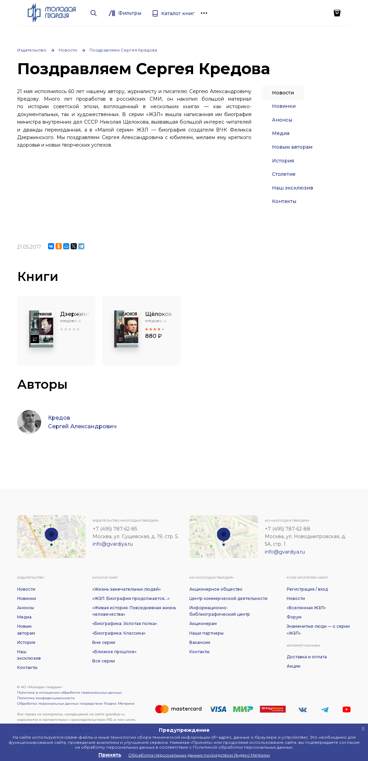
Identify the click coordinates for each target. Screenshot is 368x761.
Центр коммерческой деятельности (228, 598)
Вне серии (103, 642)
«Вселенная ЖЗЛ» (306, 607)
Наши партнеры (206, 633)
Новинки (284, 106)
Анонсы (282, 120)
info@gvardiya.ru (113, 544)
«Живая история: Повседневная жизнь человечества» (134, 611)
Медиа (280, 133)
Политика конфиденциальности (46, 698)
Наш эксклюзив (292, 188)
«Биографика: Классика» (119, 633)
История (283, 161)
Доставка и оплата (307, 656)
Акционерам (203, 623)
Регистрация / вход (307, 589)
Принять (109, 755)
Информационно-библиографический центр (219, 611)
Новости (68, 50)
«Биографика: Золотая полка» (124, 623)
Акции (293, 666)
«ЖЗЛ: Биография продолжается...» (130, 598)
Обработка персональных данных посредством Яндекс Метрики (75, 703)
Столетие (284, 174)
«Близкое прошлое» (114, 651)
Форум (294, 617)
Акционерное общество (215, 589)
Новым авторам (292, 147)
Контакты (284, 201)
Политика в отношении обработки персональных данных (69, 692)
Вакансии (199, 642)
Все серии (103, 660)
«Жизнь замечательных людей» (126, 589)
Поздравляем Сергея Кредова (123, 50)
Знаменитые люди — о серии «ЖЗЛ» (318, 629)
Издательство (31, 50)
